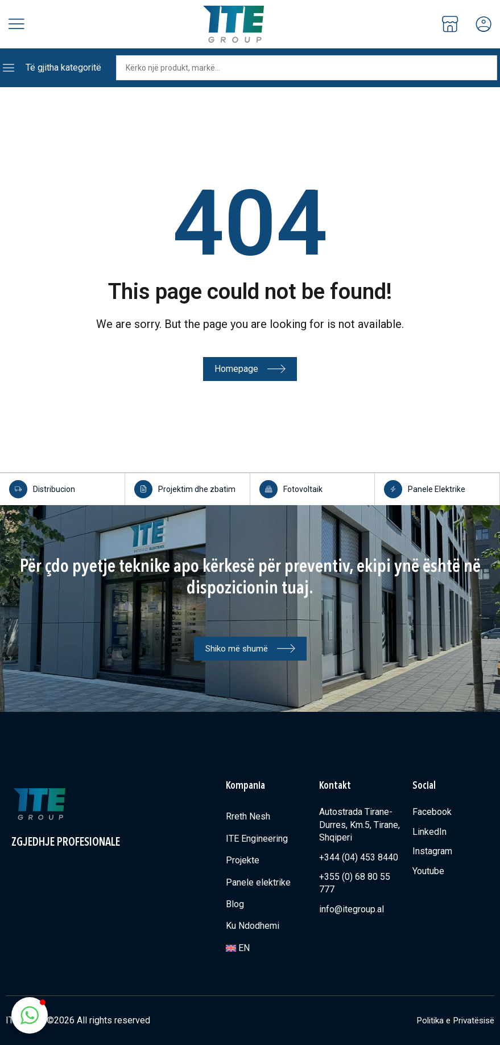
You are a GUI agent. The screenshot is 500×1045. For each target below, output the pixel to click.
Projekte (242, 859)
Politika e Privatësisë (451, 1019)
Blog (235, 903)
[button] (29, 1015)
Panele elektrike (258, 881)
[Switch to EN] (267, 947)
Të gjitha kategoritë (63, 67)
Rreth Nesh (248, 815)
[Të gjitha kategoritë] (8, 67)
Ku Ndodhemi (252, 925)
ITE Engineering (257, 838)
